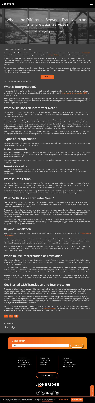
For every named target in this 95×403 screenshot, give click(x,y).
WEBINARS (43, 364)
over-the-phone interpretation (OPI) (74, 93)
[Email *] (40, 345)
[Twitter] (52, 393)
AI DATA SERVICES (23, 360)
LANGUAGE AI (22, 358)
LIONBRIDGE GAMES (24, 364)
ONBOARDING (67, 362)
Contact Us (92, 392)
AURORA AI (21, 366)
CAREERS (66, 358)
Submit (76, 346)
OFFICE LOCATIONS (69, 364)
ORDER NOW (47, 375)
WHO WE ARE (44, 358)
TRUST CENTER (45, 360)
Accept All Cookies (77, 399)
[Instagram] (43, 393)
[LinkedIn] (47, 393)
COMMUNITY (67, 360)
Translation (86, 53)
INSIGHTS (43, 362)
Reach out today (49, 308)
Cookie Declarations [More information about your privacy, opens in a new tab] (47, 401)
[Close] (92, 399)
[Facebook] (38, 393)
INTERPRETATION (23, 362)
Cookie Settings (63, 399)
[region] (47, 399)
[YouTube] (57, 393)
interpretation (54, 55)
